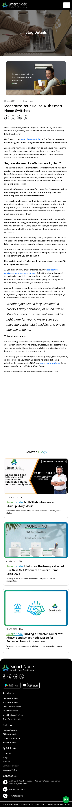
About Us (7, 753)
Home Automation (10, 730)
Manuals (6, 761)
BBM (68, 804)
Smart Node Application (13, 715)
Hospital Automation (11, 738)
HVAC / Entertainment (12, 706)
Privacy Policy (40, 804)
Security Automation (11, 702)
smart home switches (31, 139)
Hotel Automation (10, 742)
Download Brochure (11, 765)
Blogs (5, 757)
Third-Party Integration (12, 719)
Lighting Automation (11, 698)
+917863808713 (16, 796)
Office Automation (10, 734)
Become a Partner (10, 770)
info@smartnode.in (17, 789)
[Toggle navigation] (66, 5)
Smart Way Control (11, 710)
